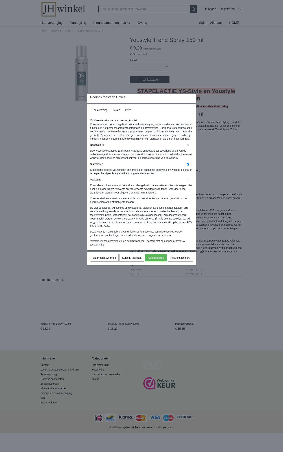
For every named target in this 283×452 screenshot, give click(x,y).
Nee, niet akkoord (180, 264)
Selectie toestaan (132, 264)
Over (128, 117)
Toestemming (99, 117)
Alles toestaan (156, 264)
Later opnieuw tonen (104, 264)
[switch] (188, 152)
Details (116, 117)
